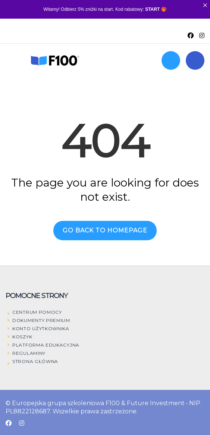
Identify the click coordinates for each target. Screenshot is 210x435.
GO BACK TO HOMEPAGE (105, 230)
